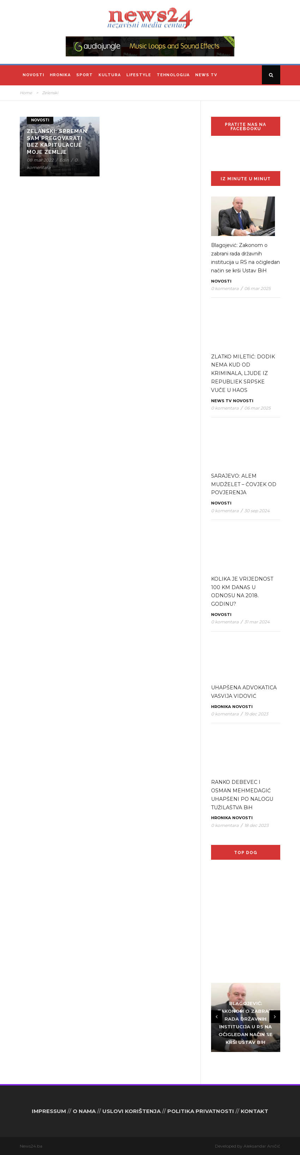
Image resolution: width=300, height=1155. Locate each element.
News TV (206, 75)
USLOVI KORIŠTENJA (131, 1111)
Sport (84, 75)
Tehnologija (173, 75)
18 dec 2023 (256, 825)
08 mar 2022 (40, 160)
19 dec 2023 (256, 713)
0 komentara (225, 288)
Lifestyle (138, 75)
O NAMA (84, 1111)
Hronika (60, 75)
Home (26, 92)
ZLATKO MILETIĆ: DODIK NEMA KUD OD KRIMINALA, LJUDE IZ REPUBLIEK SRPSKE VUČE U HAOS (243, 373)
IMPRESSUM (49, 1111)
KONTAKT (254, 1111)
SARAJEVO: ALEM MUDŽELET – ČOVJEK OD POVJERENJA (243, 484)
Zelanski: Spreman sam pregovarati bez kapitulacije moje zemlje (57, 141)
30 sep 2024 (257, 510)
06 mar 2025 (257, 288)
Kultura (109, 75)
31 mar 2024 (257, 621)
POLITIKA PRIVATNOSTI (200, 1111)
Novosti (33, 75)
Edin (64, 160)
